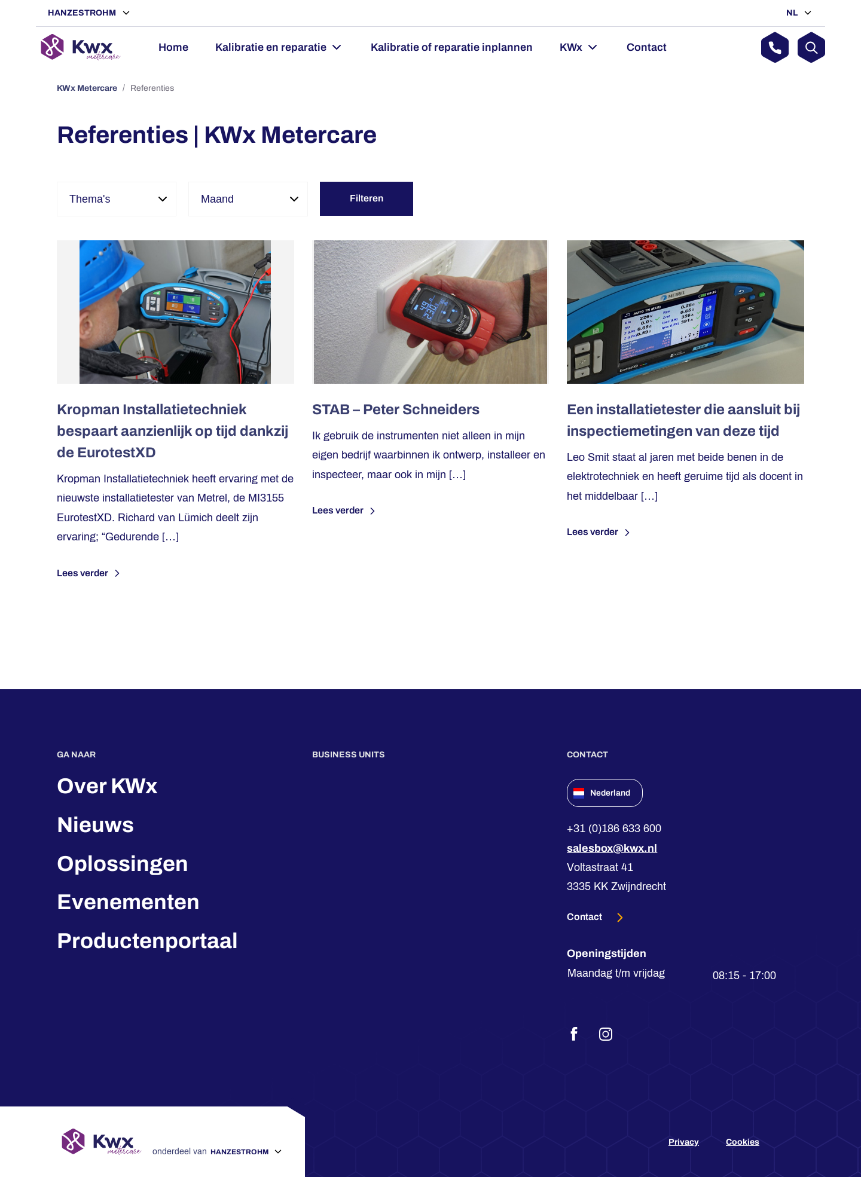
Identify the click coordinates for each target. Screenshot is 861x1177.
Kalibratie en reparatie (270, 47)
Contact (647, 47)
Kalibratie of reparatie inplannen (452, 47)
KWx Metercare (87, 88)
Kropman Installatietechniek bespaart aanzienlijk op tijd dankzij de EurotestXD (172, 431)
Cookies (742, 1142)
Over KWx (107, 786)
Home (173, 47)
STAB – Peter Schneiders (396, 409)
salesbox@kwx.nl (612, 848)
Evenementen (128, 902)
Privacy (683, 1142)
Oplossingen (122, 864)
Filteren (366, 198)
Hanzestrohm (83, 12)
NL (792, 12)
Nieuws (95, 825)
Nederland (601, 793)
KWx (571, 47)
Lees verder (90, 573)
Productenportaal (147, 941)
